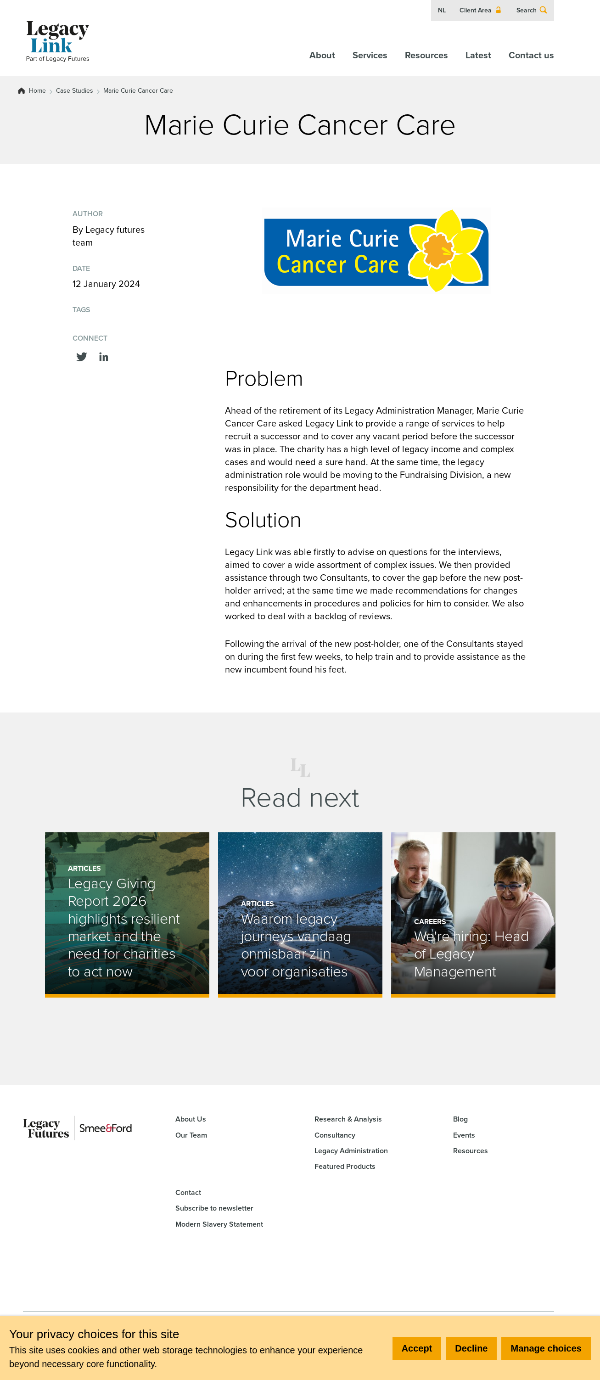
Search (532, 10)
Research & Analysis (348, 1119)
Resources (426, 55)
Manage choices (546, 1348)
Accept (417, 1348)
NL (442, 10)
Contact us (531, 55)
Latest (478, 55)
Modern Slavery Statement (219, 1224)
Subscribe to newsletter (214, 1208)
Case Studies (74, 90)
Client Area (481, 10)
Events (464, 1135)
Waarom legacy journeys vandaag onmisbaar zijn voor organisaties (296, 945)
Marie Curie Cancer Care (138, 90)
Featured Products (345, 1166)
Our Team (191, 1135)
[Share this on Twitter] (82, 356)
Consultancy (334, 1135)
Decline (471, 1348)
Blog (460, 1119)
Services (370, 55)
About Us (190, 1119)
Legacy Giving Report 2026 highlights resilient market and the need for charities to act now (124, 927)
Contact (188, 1192)
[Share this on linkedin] (104, 356)
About (322, 55)
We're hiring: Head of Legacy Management (471, 953)
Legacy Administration (351, 1150)
